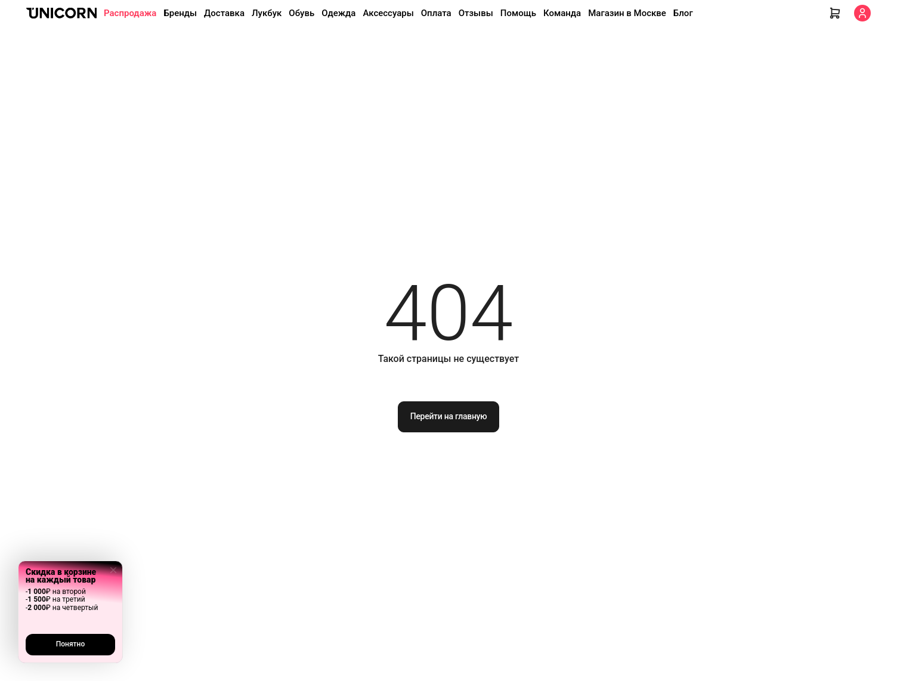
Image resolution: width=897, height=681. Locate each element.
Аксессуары (388, 13)
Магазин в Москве (627, 13)
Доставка (224, 13)
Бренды (180, 13)
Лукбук (267, 13)
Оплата (436, 13)
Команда (562, 13)
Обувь (301, 13)
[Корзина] (835, 13)
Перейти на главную (448, 416)
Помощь (518, 13)
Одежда (338, 13)
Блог (683, 13)
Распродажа (130, 13)
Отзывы (476, 13)
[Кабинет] (862, 13)
